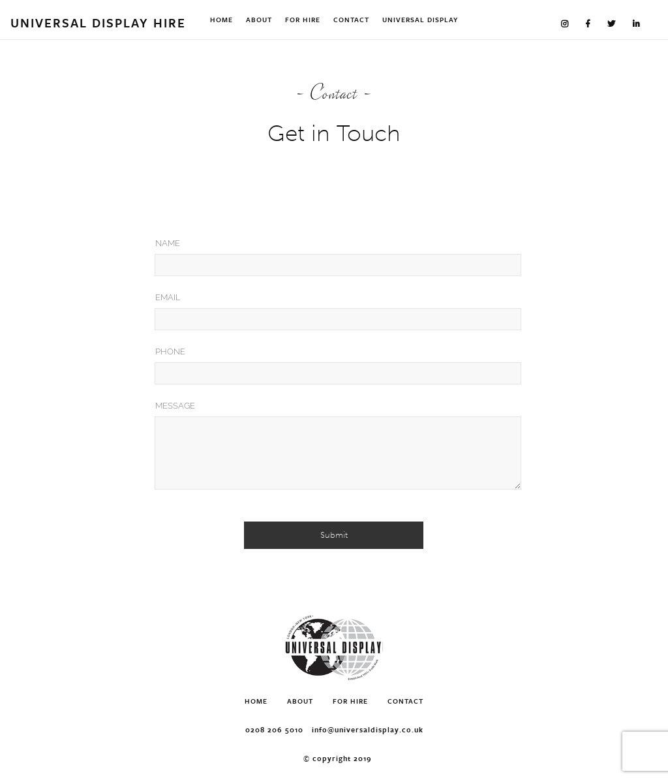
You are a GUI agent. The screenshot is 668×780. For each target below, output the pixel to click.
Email (168, 297)
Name (167, 243)
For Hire (302, 19)
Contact (351, 19)
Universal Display (420, 19)
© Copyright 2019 (337, 758)
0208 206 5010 (274, 729)
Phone (170, 351)
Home (221, 19)
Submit (334, 535)
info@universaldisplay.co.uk (367, 729)
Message (175, 406)
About (259, 19)
